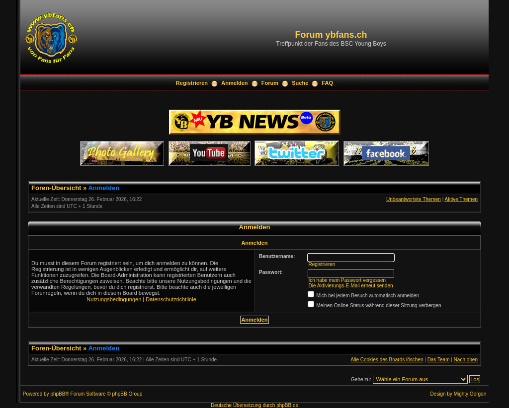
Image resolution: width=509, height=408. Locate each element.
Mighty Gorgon (470, 394)
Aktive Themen (461, 199)
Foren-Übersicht (56, 188)
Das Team (438, 359)
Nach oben (466, 359)
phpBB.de (287, 405)
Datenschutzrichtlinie (171, 299)
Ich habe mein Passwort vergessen (347, 280)
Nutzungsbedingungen (113, 299)
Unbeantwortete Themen (413, 199)
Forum (269, 83)
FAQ (328, 83)
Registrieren (192, 83)
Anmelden (234, 83)
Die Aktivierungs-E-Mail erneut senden (350, 285)
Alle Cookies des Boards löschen (386, 359)
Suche (300, 83)
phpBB (57, 394)
